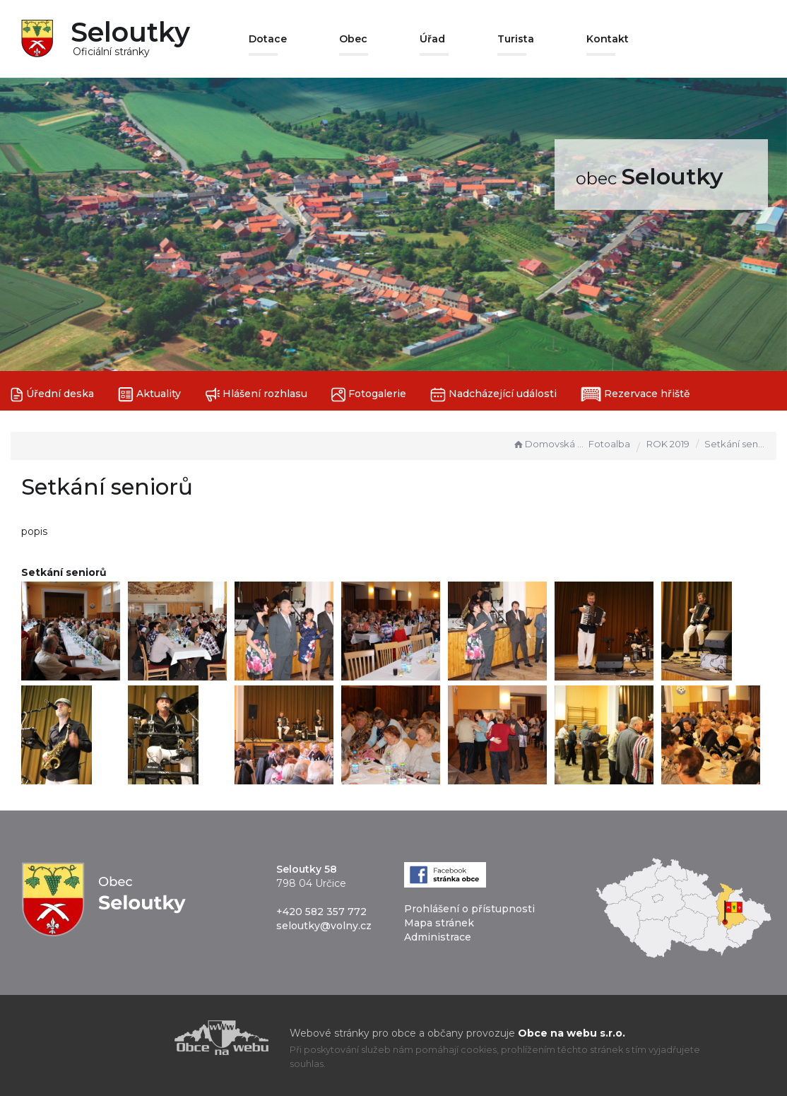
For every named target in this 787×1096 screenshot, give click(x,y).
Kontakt (607, 39)
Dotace (268, 39)
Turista (515, 39)
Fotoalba (609, 443)
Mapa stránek (439, 923)
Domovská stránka (549, 443)
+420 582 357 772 (321, 911)
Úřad (432, 39)
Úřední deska (52, 394)
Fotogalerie (368, 394)
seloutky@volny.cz (324, 925)
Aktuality (149, 394)
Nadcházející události (493, 394)
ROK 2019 (668, 443)
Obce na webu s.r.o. (571, 1033)
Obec (353, 39)
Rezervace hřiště (635, 394)
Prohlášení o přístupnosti (469, 908)
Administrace (437, 937)
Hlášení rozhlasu (256, 394)
